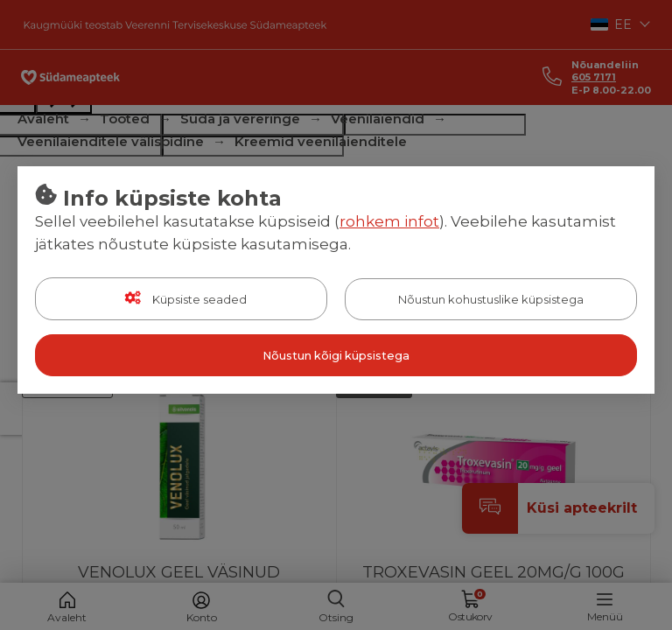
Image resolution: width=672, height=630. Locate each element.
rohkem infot (389, 221)
